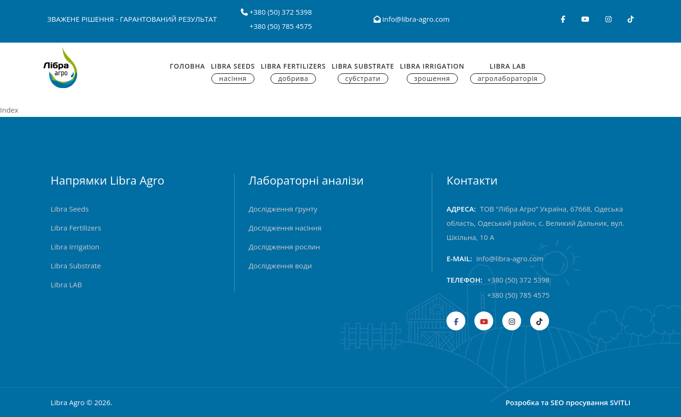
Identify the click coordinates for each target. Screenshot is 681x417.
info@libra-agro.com (412, 19)
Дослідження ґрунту (283, 208)
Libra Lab (507, 73)
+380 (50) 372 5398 (280, 12)
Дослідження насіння (285, 227)
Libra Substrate (363, 73)
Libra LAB (66, 284)
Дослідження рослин (284, 246)
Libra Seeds (233, 73)
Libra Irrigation (432, 73)
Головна (187, 66)
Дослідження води (280, 265)
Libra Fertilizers (293, 73)
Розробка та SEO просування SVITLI (568, 402)
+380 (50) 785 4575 (281, 26)
